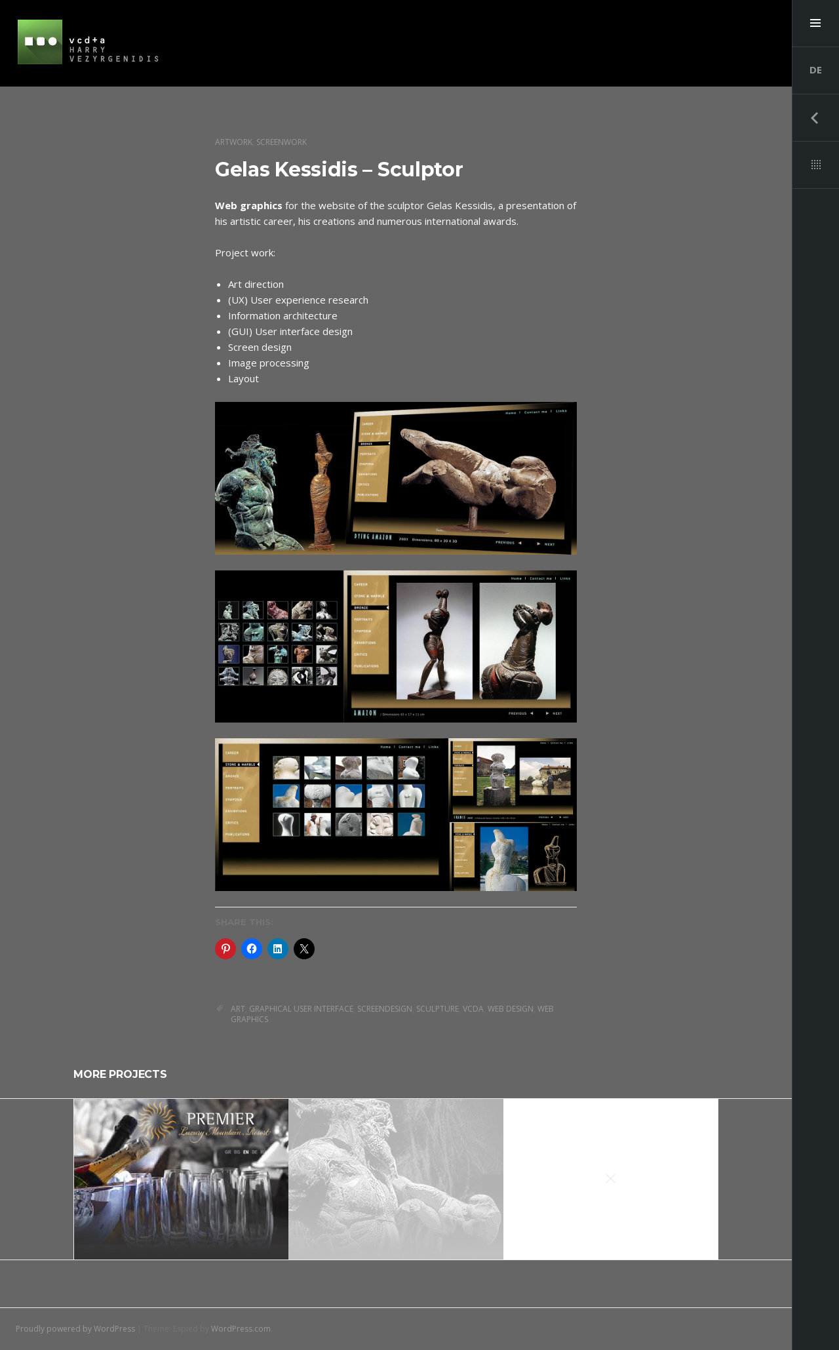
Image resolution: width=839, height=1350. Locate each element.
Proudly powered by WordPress (75, 1328)
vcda (473, 1008)
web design (511, 1008)
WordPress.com (241, 1328)
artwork (233, 142)
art (238, 1008)
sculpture (437, 1008)
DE (816, 69)
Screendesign (384, 1008)
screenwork (281, 142)
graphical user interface (301, 1008)
